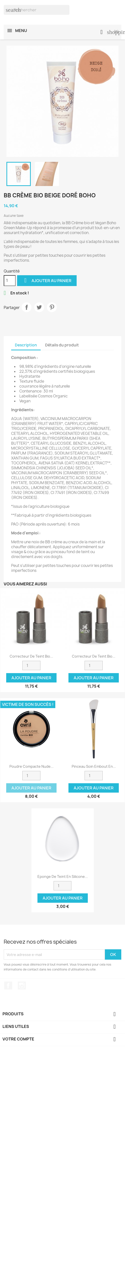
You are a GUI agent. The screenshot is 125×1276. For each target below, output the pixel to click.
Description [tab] (26, 345)
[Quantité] (10, 280)
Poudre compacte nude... (31, 766)
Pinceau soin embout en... (94, 766)
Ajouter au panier (46, 280)
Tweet (39, 307)
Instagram (22, 985)
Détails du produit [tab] (62, 345)
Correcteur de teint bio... (31, 656)
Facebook (8, 985)
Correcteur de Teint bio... (93, 656)
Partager (26, 307)
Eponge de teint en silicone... (62, 876)
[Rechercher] (36, 10)
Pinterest (52, 307)
